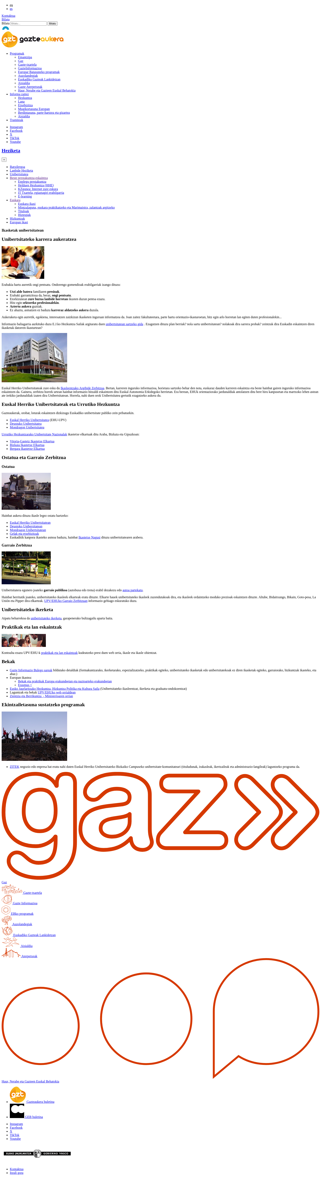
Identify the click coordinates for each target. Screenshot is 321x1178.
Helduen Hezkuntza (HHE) (36, 185)
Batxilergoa (17, 167)
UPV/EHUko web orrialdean (57, 692)
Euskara (15, 200)
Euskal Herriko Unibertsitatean (30, 522)
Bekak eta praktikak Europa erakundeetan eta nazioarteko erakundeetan (65, 681)
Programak (17, 53)
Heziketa (11, 150)
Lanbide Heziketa (21, 170)
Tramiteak (16, 120)
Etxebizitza (25, 105)
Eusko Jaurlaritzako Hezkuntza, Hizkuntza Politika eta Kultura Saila (54, 688)
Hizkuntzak (17, 218)
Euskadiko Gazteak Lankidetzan (39, 79)
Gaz (20, 61)
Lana (21, 101)
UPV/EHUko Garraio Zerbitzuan (66, 601)
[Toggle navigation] (4, 159)
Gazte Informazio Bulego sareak (31, 670)
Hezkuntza (25, 98)
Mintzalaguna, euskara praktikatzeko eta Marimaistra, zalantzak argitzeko (66, 207)
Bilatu (6, 19)
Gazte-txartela (27, 64)
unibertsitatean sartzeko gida (124, 324)
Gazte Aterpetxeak (30, 86)
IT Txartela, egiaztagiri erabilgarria (41, 192)
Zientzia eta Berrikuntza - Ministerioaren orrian (41, 696)
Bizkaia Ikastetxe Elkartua (27, 445)
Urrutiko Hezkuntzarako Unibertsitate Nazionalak (34, 434)
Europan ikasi (19, 222)
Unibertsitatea (19, 174)
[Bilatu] (28, 23)
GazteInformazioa (30, 68)
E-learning (25, 196)
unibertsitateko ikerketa (46, 618)
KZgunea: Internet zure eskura (38, 189)
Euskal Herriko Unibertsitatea (29, 420)
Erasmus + (25, 685)
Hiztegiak (24, 215)
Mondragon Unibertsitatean (28, 530)
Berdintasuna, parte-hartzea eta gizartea (44, 112)
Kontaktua (8, 15)
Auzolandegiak (28, 75)
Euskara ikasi (27, 204)
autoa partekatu (132, 590)
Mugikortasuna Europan (34, 109)
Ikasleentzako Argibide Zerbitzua (82, 388)
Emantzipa (25, 57)
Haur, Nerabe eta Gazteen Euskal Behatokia (47, 90)
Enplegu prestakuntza (32, 181)
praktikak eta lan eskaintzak (59, 652)
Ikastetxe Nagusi (89, 537)
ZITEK (14, 766)
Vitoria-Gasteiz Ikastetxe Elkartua (32, 441)
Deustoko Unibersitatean (26, 526)
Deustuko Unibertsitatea (26, 423)
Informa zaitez (19, 94)
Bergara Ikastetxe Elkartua (27, 448)
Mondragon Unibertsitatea (27, 427)
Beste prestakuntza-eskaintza (29, 178)
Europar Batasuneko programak (39, 72)
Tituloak (23, 211)
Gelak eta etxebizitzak (24, 533)
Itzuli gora (16, 1173)
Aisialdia (24, 83)
